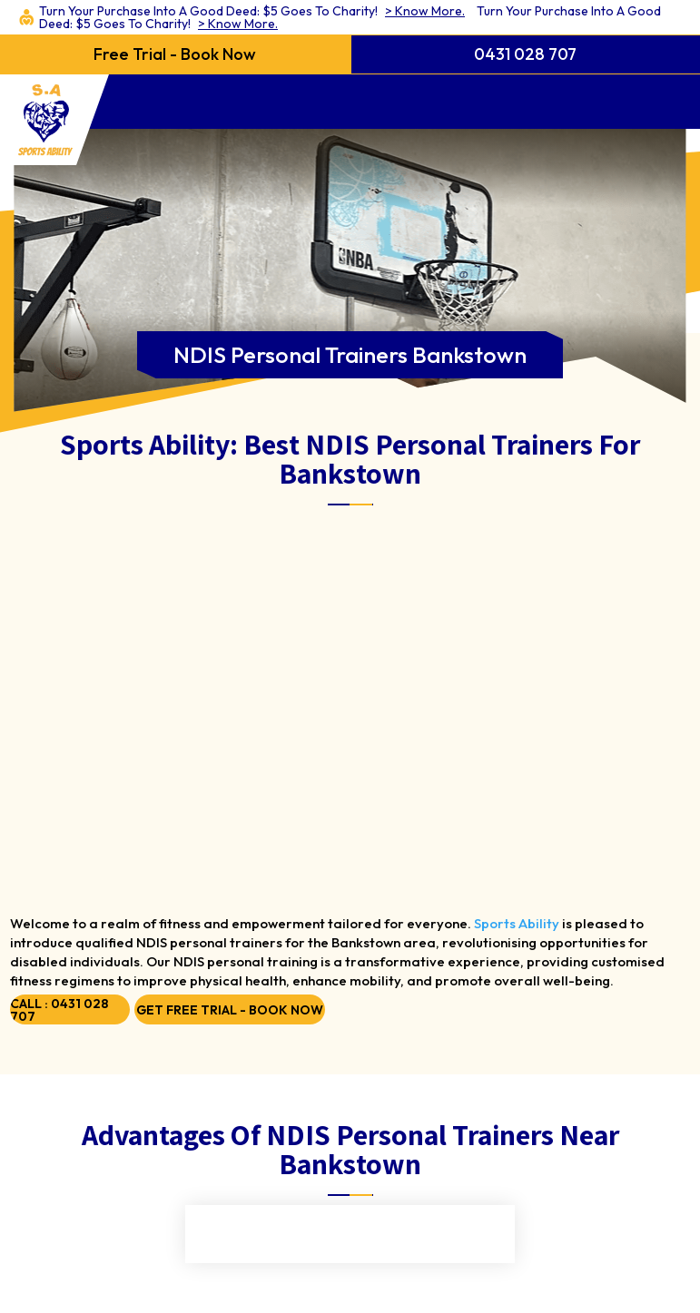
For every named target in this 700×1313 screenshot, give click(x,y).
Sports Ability (516, 923)
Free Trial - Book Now (175, 54)
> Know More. (425, 11)
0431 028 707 (525, 54)
